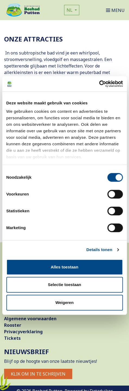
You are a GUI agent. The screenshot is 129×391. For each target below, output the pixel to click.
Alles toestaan (64, 267)
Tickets (12, 338)
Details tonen (99, 249)
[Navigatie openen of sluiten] (116, 10)
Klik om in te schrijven (38, 374)
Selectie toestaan (64, 284)
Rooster (12, 325)
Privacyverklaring (23, 332)
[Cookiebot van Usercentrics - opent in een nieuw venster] (99, 83)
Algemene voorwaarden (30, 319)
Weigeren (64, 302)
